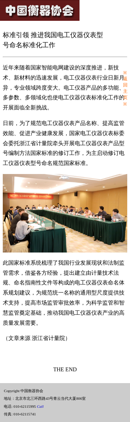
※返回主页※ (125, 88)
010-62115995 (28, 406)
